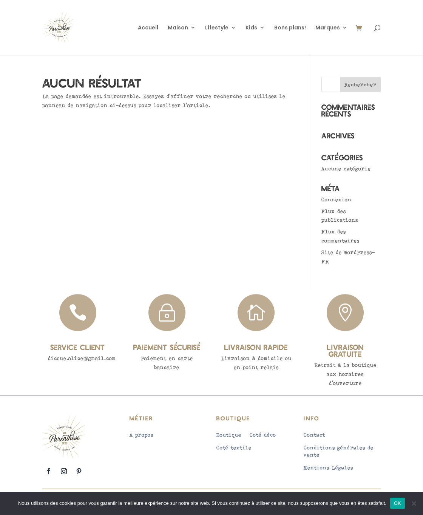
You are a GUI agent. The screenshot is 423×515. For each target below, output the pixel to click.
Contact (314, 435)
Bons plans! (290, 28)
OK (397, 503)
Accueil (148, 28)
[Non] (413, 503)
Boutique (228, 435)
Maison (178, 28)
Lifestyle (216, 28)
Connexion (336, 199)
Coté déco (263, 435)
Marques (327, 28)
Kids (251, 28)
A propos (141, 435)
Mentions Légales (328, 467)
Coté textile (234, 447)
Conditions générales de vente (339, 450)
